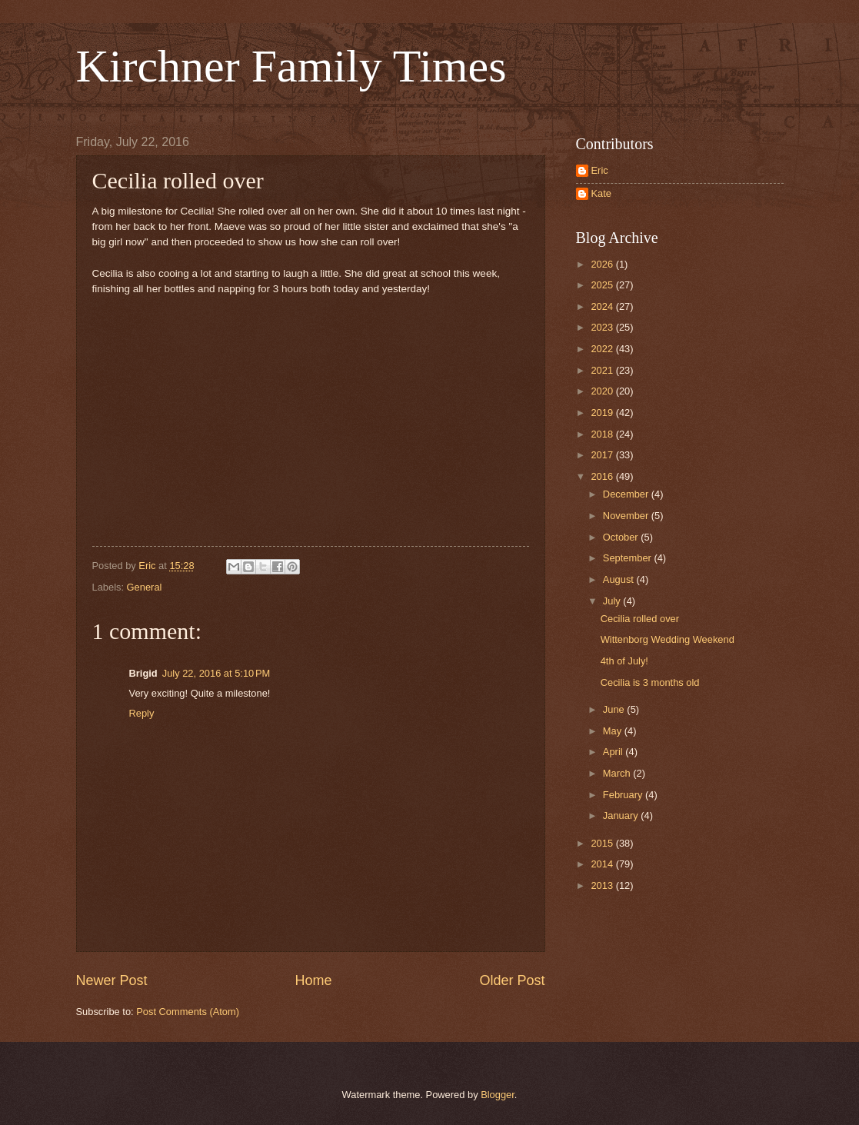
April (614, 751)
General (144, 587)
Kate (601, 193)
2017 (603, 455)
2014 (603, 864)
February (624, 794)
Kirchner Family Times (291, 66)
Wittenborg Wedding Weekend (667, 639)
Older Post (511, 980)
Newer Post (112, 980)
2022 (603, 348)
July (613, 601)
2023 (603, 327)
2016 (603, 476)
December (627, 494)
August (620, 579)
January (622, 815)
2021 (603, 370)
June (615, 709)
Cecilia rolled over (640, 618)
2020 (603, 391)
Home (313, 980)
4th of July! (624, 661)
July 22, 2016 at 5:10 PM (216, 673)
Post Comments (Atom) (187, 1011)
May (613, 731)
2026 (603, 264)
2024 (603, 306)
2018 (603, 434)
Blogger (497, 1094)
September (628, 558)
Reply (142, 713)
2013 (603, 885)
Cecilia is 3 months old (650, 682)
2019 (603, 412)
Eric (599, 170)
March (618, 773)
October (622, 537)
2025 (603, 285)
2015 (603, 843)
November (627, 515)
